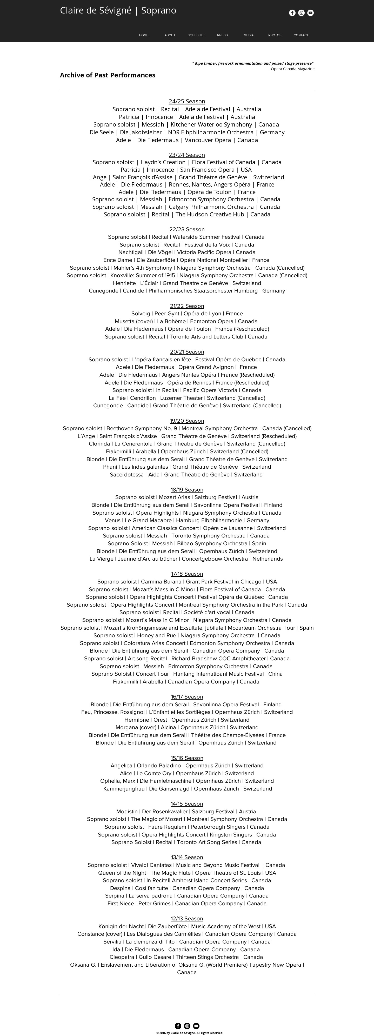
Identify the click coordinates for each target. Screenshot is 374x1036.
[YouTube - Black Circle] (196, 1026)
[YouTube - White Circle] (310, 13)
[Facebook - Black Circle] (178, 1026)
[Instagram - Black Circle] (187, 1026)
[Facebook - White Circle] (292, 13)
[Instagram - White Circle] (301, 13)
